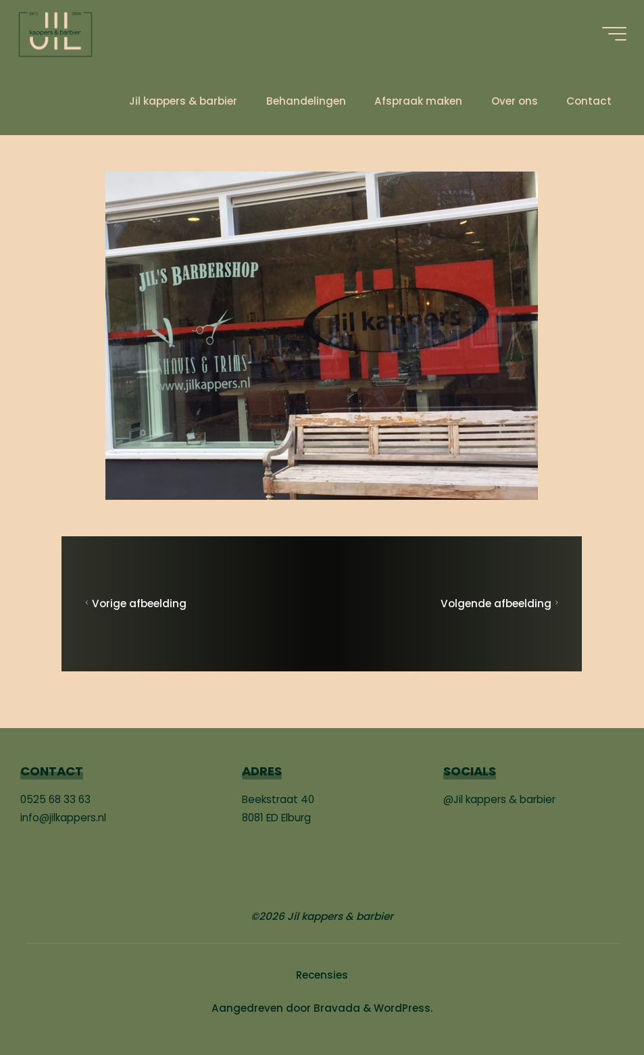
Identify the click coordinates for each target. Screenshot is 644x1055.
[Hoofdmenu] (611, 34)
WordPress (402, 1007)
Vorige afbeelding (134, 603)
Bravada (335, 1007)
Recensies (322, 974)
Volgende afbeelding (501, 603)
